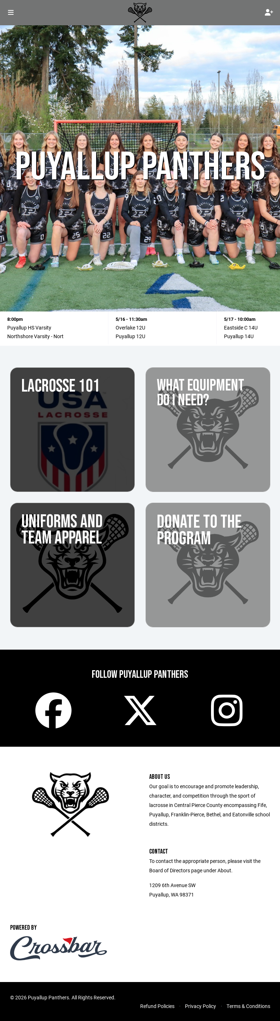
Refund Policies (157, 1006)
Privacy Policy (200, 1006)
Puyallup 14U (239, 336)
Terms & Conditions (248, 1006)
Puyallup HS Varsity (29, 327)
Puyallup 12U (130, 336)
